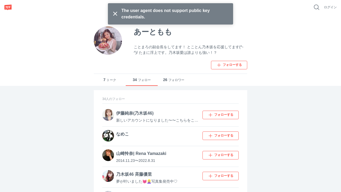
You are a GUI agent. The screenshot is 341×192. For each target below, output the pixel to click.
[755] (8, 7)
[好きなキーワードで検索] (316, 7)
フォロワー (173, 80)
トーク (109, 80)
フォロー (142, 80)
